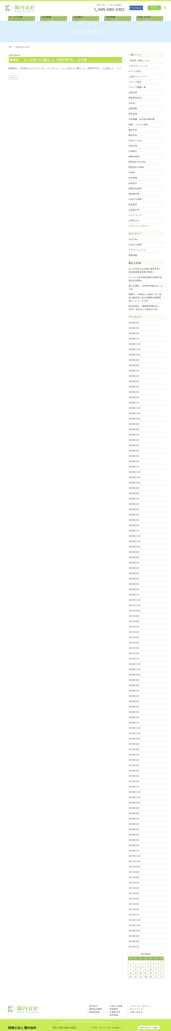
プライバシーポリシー (139, 226)
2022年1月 (134, 595)
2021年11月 (135, 605)
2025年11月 (135, 349)
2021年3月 (134, 648)
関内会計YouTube (137, 162)
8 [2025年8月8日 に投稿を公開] (150, 965)
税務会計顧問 (135, 188)
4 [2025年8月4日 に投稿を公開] (130, 965)
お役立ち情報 (135, 199)
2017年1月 (134, 915)
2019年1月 (134, 787)
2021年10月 (135, 611)
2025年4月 (134, 387)
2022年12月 (135, 536)
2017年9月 (134, 872)
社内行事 (133, 146)
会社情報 (53, 18)
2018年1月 (134, 851)
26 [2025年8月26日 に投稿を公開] (136, 976)
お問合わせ (149, 18)
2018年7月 (134, 819)
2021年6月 (134, 632)
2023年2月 (134, 525)
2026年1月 (134, 339)
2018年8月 (134, 813)
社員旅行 (133, 151)
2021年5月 (134, 637)
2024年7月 (134, 435)
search (165, 8)
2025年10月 (135, 355)
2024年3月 (134, 456)
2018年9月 (134, 808)
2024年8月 (134, 429)
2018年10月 (135, 803)
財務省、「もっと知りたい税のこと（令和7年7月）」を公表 (48, 59)
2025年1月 (134, 403)
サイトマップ (135, 215)
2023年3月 (134, 520)
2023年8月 (134, 493)
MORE (13, 78)
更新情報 (133, 255)
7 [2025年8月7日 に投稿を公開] (145, 965)
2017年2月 (134, 909)
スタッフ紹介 (135, 82)
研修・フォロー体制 (138, 124)
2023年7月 (134, 499)
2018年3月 (134, 840)
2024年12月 (135, 408)
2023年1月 (134, 531)
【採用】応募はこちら (139, 60)
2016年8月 (134, 941)
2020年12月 (135, 664)
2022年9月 (134, 552)
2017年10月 (135, 867)
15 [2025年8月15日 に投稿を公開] (151, 969)
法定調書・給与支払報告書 (141, 119)
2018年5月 (134, 829)
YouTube (133, 239)
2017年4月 (134, 899)
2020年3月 (134, 712)
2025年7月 (134, 371)
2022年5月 (134, 573)
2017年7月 (134, 883)
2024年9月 (134, 424)
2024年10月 (135, 419)
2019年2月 (134, 781)
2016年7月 (134, 947)
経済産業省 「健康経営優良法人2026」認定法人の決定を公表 (144, 308)
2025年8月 (134, 365)
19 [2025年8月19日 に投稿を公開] (136, 973)
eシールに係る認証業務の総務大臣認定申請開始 (145, 279)
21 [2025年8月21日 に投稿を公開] (146, 973)
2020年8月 (134, 685)
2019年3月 (134, 776)
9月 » (160, 954)
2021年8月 (134, 621)
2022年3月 (134, 584)
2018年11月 (135, 797)
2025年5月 (134, 381)
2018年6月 (134, 824)
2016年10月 (135, 931)
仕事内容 (133, 92)
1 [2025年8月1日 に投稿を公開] (150, 962)
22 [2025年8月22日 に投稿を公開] (151, 973)
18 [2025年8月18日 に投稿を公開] (130, 973)
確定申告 (133, 130)
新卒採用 (133, 114)
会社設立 (133, 183)
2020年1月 (134, 723)
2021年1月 (134, 659)
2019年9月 (134, 744)
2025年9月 (134, 360)
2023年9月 (134, 488)
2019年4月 (134, 771)
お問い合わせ (136, 1012)
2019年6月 (134, 760)
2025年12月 (135, 344)
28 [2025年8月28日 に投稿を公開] (146, 976)
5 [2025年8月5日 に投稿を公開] (135, 965)
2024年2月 (134, 461)
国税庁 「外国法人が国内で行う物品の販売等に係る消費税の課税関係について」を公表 (145, 297)
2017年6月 (134, 888)
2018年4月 (134, 835)
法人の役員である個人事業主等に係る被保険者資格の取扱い (145, 270)
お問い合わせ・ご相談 (148, 1028)
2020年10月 (135, 675)
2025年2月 (134, 397)
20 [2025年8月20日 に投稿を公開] (141, 973)
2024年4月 (134, 451)
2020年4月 (134, 707)
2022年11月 (135, 541)
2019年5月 (134, 765)
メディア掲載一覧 (137, 87)
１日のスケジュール (138, 66)
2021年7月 (134, 627)
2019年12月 (135, 728)
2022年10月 (135, 547)
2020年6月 (134, 696)
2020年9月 (134, 680)
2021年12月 (135, 600)
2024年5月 (134, 445)
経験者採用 (134, 156)
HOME (132, 172)
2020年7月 (134, 691)
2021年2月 (134, 653)
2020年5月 (134, 701)
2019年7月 (134, 755)
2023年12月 (135, 472)
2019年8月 (134, 749)
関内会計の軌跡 (136, 167)
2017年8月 (134, 877)
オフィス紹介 (135, 71)
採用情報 (117, 18)
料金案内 (85, 18)
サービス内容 (21, 18)
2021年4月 (134, 643)
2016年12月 (135, 920)
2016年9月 (134, 936)
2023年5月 (134, 509)
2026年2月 (134, 333)
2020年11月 (135, 669)
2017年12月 (135, 856)
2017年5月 (134, 893)
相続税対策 (134, 194)
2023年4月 (134, 515)
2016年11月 (135, 925)
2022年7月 (134, 563)
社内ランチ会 (135, 140)
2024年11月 (135, 413)
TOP (10, 47)
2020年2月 (134, 717)
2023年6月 (134, 504)
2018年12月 (135, 792)
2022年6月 (134, 568)
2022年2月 (134, 589)
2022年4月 (134, 579)
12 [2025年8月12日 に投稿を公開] (136, 969)
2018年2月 (134, 845)
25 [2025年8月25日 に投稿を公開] (130, 976)
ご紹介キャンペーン (138, 76)
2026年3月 (134, 328)
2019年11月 (135, 733)
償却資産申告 (135, 98)
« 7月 (131, 954)
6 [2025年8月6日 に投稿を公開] (140, 965)
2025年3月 (134, 392)
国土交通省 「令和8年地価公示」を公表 (146, 287)
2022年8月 (134, 557)
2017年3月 (134, 904)
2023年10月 (135, 483)
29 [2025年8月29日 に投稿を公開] (151, 976)
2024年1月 (134, 467)
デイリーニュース (137, 250)
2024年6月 (134, 440)
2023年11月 (135, 477)
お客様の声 (134, 210)
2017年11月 (135, 861)
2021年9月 (134, 616)
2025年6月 (134, 376)
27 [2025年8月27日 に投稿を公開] (141, 976)
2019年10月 (135, 739)
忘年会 (132, 103)
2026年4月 (134, 323)
